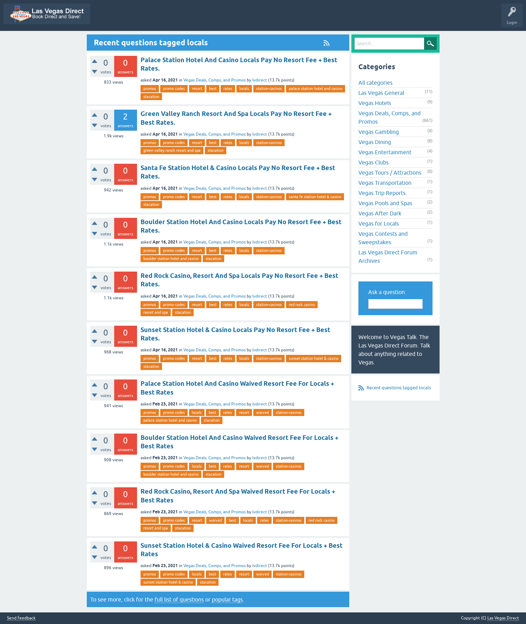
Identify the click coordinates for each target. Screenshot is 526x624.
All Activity (181, 19)
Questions (231, 19)
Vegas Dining (374, 142)
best (212, 88)
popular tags (227, 599)
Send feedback (21, 618)
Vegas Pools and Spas (385, 203)
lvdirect (259, 80)
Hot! (256, 19)
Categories (335, 19)
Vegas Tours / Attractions (389, 172)
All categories (375, 82)
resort (197, 88)
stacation (151, 97)
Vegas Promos (149, 19)
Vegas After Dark (379, 213)
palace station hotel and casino (315, 88)
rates (227, 88)
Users (359, 19)
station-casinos (269, 88)
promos (149, 88)
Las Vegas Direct (112, 19)
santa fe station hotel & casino (315, 197)
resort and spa (155, 312)
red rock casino (302, 305)
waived (262, 412)
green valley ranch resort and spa (172, 150)
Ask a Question (389, 19)
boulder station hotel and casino (171, 258)
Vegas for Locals (378, 223)
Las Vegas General (381, 93)
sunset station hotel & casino (313, 358)
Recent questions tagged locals (398, 387)
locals (244, 88)
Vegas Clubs (373, 162)
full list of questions (179, 599)
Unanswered (283, 19)
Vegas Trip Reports (381, 193)
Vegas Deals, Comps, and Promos (214, 80)
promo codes (174, 88)
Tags (309, 19)
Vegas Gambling (378, 132)
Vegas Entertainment (384, 152)
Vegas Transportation (384, 183)
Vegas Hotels (374, 103)
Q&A (207, 19)
